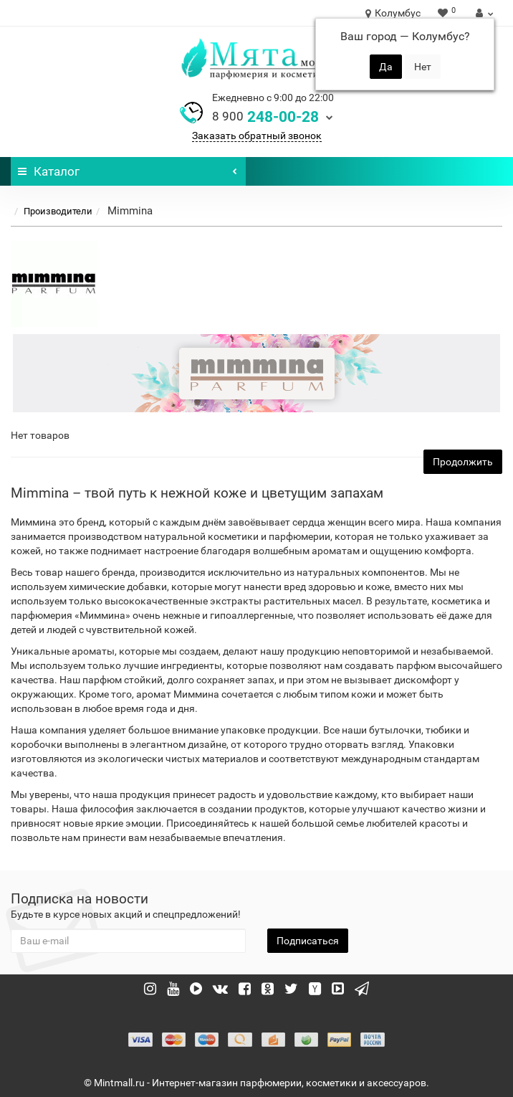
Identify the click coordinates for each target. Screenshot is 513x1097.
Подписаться (308, 940)
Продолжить (463, 461)
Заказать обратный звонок (257, 135)
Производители (58, 211)
